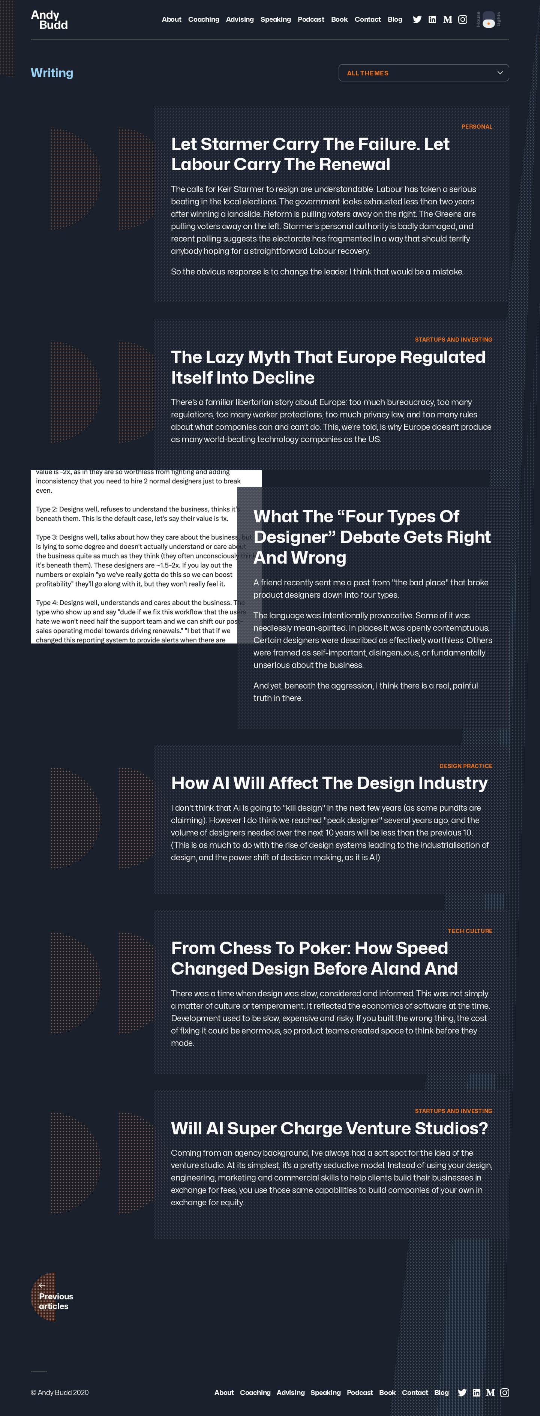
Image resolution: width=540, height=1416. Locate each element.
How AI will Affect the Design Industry (329, 784)
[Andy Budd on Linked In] (432, 19)
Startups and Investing (451, 340)
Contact (368, 19)
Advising (240, 19)
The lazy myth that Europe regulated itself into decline (328, 367)
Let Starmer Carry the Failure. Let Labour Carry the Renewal (310, 154)
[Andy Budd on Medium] (447, 19)
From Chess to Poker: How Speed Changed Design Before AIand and (314, 959)
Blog (395, 19)
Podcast (311, 19)
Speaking (276, 19)
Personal (476, 126)
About (172, 19)
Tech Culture (469, 931)
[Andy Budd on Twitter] (417, 19)
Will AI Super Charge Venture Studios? (329, 1129)
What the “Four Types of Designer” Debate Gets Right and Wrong (372, 538)
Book (339, 19)
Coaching (203, 19)
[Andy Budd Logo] (49, 19)
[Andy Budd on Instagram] (462, 19)
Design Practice (464, 766)
